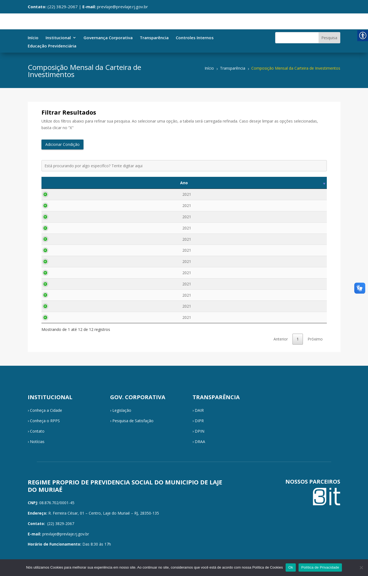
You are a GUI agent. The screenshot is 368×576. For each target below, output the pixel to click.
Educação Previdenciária (52, 46)
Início (33, 38)
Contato (37, 431)
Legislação (121, 410)
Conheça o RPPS (45, 420)
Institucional (58, 38)
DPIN (199, 431)
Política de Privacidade (320, 567)
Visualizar (300, 194)
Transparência (154, 38)
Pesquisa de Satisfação (133, 420)
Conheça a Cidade (46, 410)
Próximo (315, 339)
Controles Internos (195, 38)
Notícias (37, 441)
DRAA (200, 441)
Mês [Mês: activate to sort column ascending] (89, 182)
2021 (57, 194)
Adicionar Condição (62, 144)
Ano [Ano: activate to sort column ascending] (57, 182)
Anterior (281, 339)
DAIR (199, 410)
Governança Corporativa (108, 38)
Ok (290, 567)
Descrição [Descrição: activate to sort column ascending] (190, 182)
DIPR (199, 420)
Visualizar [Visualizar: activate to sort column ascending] (300, 182)
